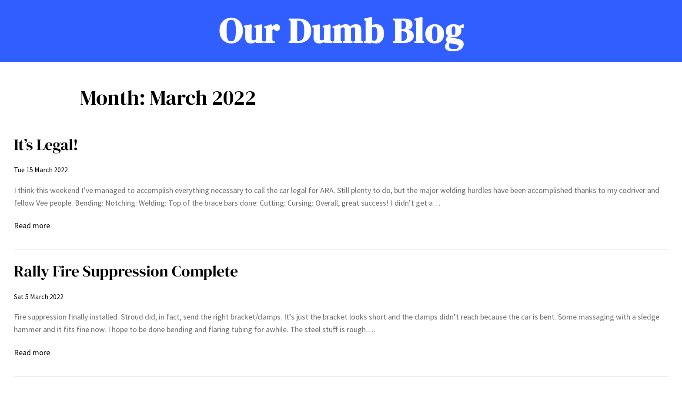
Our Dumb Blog (341, 31)
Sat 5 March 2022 (39, 296)
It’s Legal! (46, 144)
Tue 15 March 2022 (41, 169)
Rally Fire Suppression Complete (126, 271)
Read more (32, 226)
